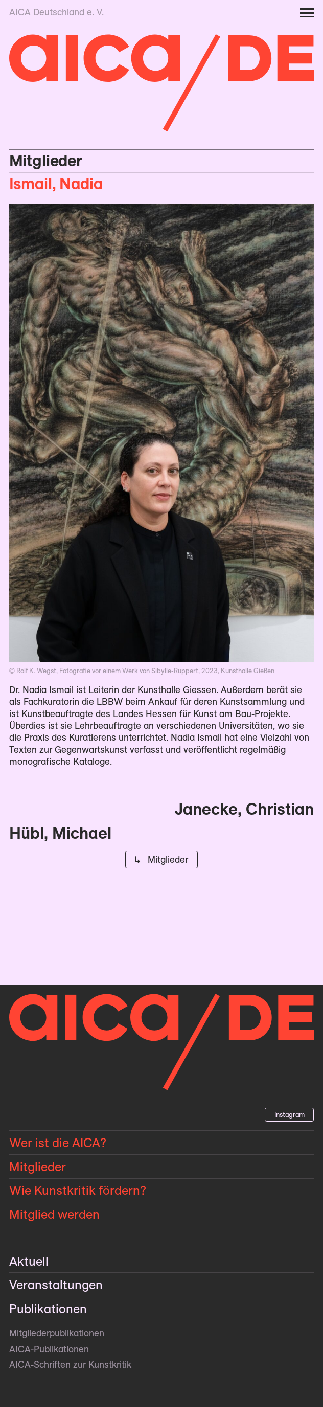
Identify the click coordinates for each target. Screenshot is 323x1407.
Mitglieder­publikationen (56, 1333)
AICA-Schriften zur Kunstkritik (70, 1364)
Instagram (289, 1114)
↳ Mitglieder (161, 859)
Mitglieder (45, 160)
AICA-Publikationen (49, 1349)
